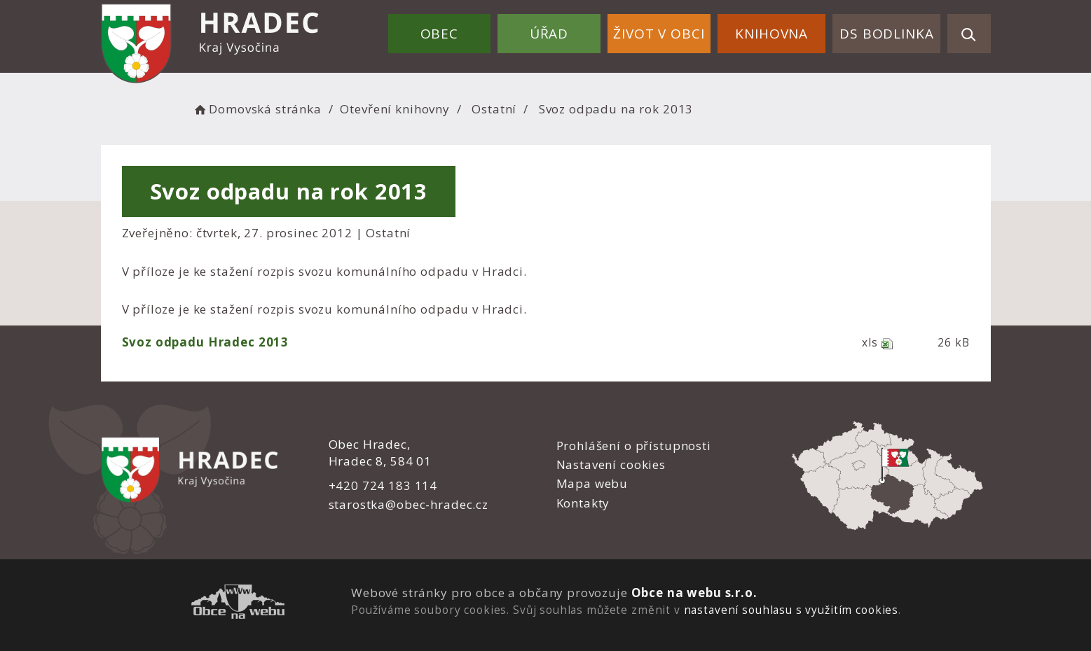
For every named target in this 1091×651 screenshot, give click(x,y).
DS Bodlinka (886, 33)
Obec (439, 33)
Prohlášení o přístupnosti (633, 446)
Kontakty (583, 503)
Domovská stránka (257, 109)
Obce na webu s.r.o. (694, 592)
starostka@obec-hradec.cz (408, 504)
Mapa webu (592, 483)
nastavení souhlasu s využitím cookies (791, 609)
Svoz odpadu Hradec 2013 (205, 342)
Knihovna (771, 33)
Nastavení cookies (611, 464)
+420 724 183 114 (383, 485)
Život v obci (658, 33)
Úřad (549, 33)
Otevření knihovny (394, 109)
